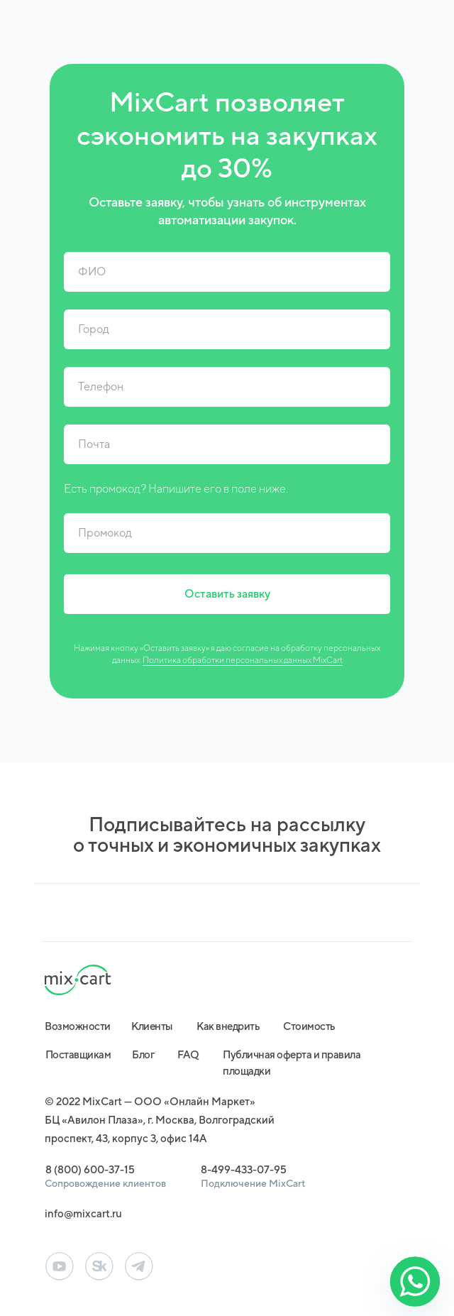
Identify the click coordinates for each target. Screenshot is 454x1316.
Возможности (78, 1026)
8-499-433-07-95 (244, 1169)
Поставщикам (78, 1054)
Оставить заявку (227, 594)
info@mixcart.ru (83, 1213)
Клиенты (151, 1026)
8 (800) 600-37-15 (90, 1169)
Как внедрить (228, 1026)
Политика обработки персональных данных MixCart (243, 660)
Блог (143, 1054)
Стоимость (309, 1026)
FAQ (188, 1054)
